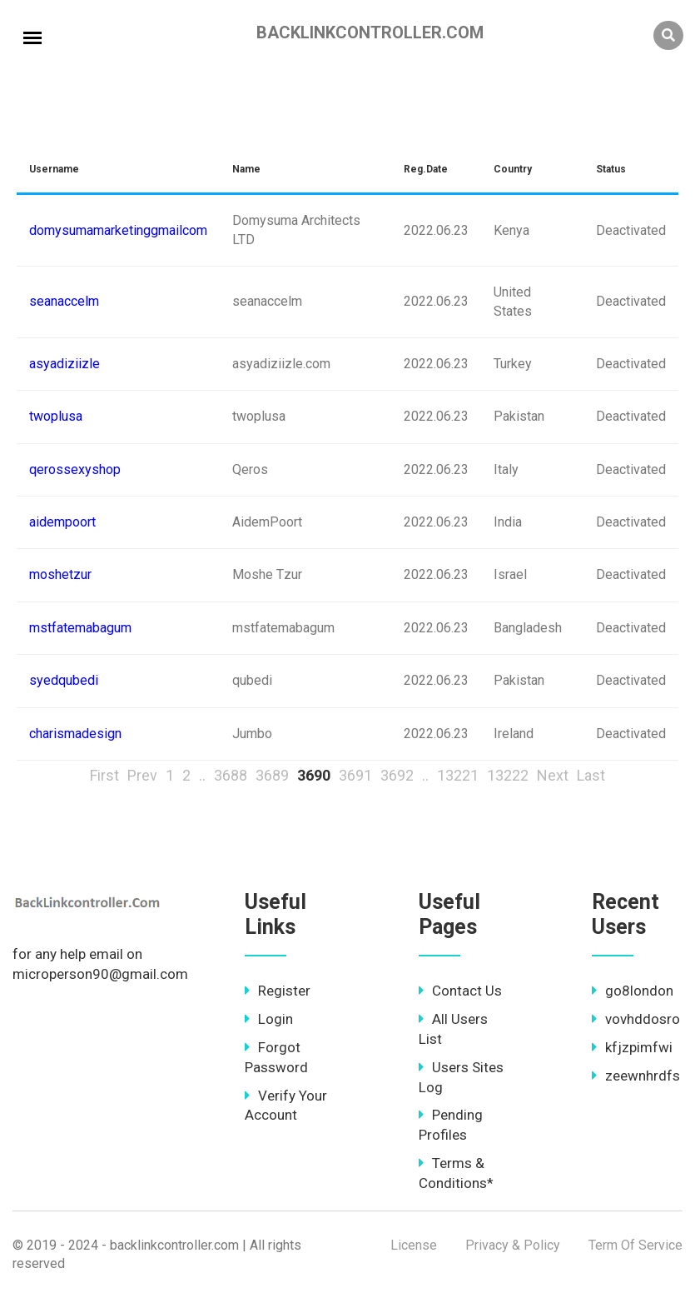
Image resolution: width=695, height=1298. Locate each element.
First (104, 775)
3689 (272, 775)
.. (202, 775)
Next (552, 775)
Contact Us (460, 990)
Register (277, 990)
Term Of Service (635, 1245)
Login (269, 1019)
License (413, 1245)
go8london (632, 990)
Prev (142, 775)
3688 (230, 775)
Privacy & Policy (512, 1245)
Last (591, 775)
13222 (508, 775)
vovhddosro (636, 1019)
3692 (397, 775)
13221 (458, 775)
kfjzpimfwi (632, 1047)
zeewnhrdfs (636, 1075)
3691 (355, 775)
